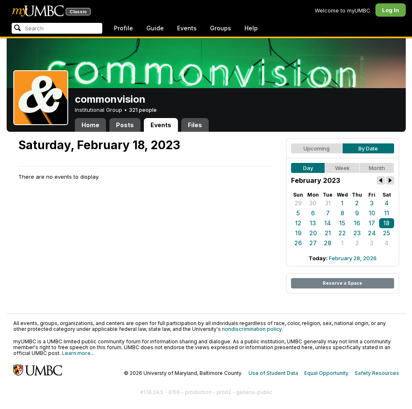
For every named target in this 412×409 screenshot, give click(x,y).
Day (308, 168)
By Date (368, 148)
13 (313, 223)
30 (312, 203)
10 (372, 213)
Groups (220, 28)
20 (313, 233)
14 (327, 223)
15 (342, 223)
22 (342, 233)
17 (372, 223)
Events (187, 28)
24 (372, 233)
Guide (155, 28)
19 (298, 233)
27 (313, 242)
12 (298, 223)
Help (251, 28)
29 (298, 203)
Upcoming (316, 148)
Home (90, 124)
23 (357, 233)
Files (195, 124)
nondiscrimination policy (252, 329)
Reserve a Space (342, 283)
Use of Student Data (273, 373)
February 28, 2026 (353, 258)
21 (328, 233)
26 (298, 242)
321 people (143, 109)
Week (342, 168)
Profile (123, 28)
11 (386, 213)
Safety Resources (377, 373)
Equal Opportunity (326, 373)
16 (357, 223)
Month (377, 168)
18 (386, 223)
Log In (390, 10)
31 (328, 203)
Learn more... (78, 353)
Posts (125, 124)
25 (386, 233)
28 (327, 242)
